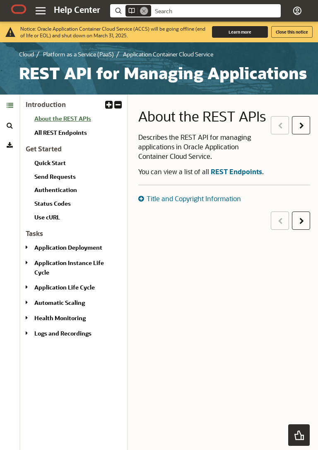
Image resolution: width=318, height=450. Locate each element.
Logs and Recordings (63, 333)
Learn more (240, 32)
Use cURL (47, 217)
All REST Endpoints (60, 132)
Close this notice (292, 32)
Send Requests (55, 176)
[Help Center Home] (77, 9)
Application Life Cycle (64, 287)
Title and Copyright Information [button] (194, 198)
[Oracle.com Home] (18, 9)
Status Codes (52, 203)
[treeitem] (77, 120)
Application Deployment (68, 247)
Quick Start (50, 163)
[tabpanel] (73, 222)
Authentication (55, 190)
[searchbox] (216, 11)
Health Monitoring (60, 318)
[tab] (9, 105)
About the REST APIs (62, 118)
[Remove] (144, 10)
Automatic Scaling (59, 302)
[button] (297, 11)
